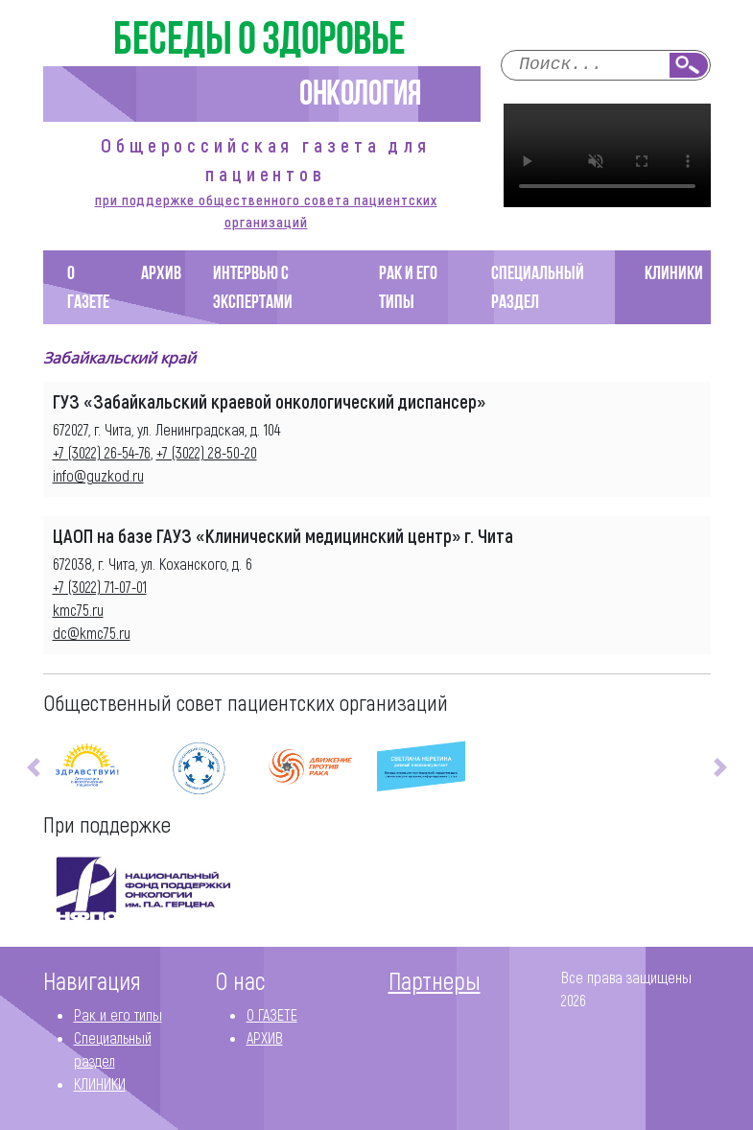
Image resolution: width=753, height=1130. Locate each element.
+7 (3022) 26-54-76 (102, 452)
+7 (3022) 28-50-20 (206, 452)
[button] (33, 767)
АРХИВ (161, 274)
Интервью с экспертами (253, 289)
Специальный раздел (537, 289)
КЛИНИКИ (674, 274)
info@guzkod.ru (98, 475)
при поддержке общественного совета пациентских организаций (266, 210)
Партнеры (434, 980)
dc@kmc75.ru (91, 633)
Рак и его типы (408, 289)
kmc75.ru (78, 609)
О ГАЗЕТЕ (88, 289)
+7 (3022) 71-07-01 (100, 586)
